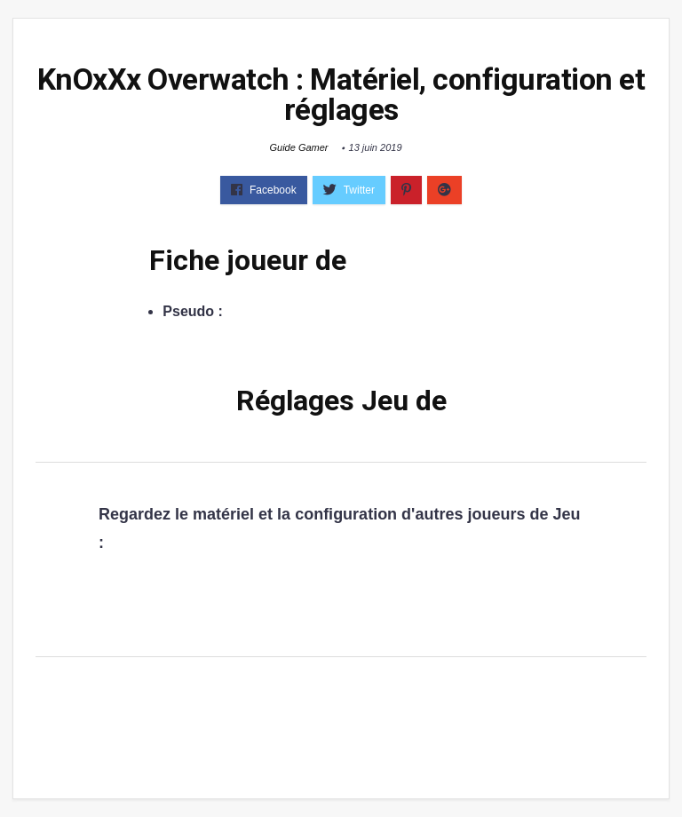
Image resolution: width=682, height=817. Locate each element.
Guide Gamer (298, 147)
